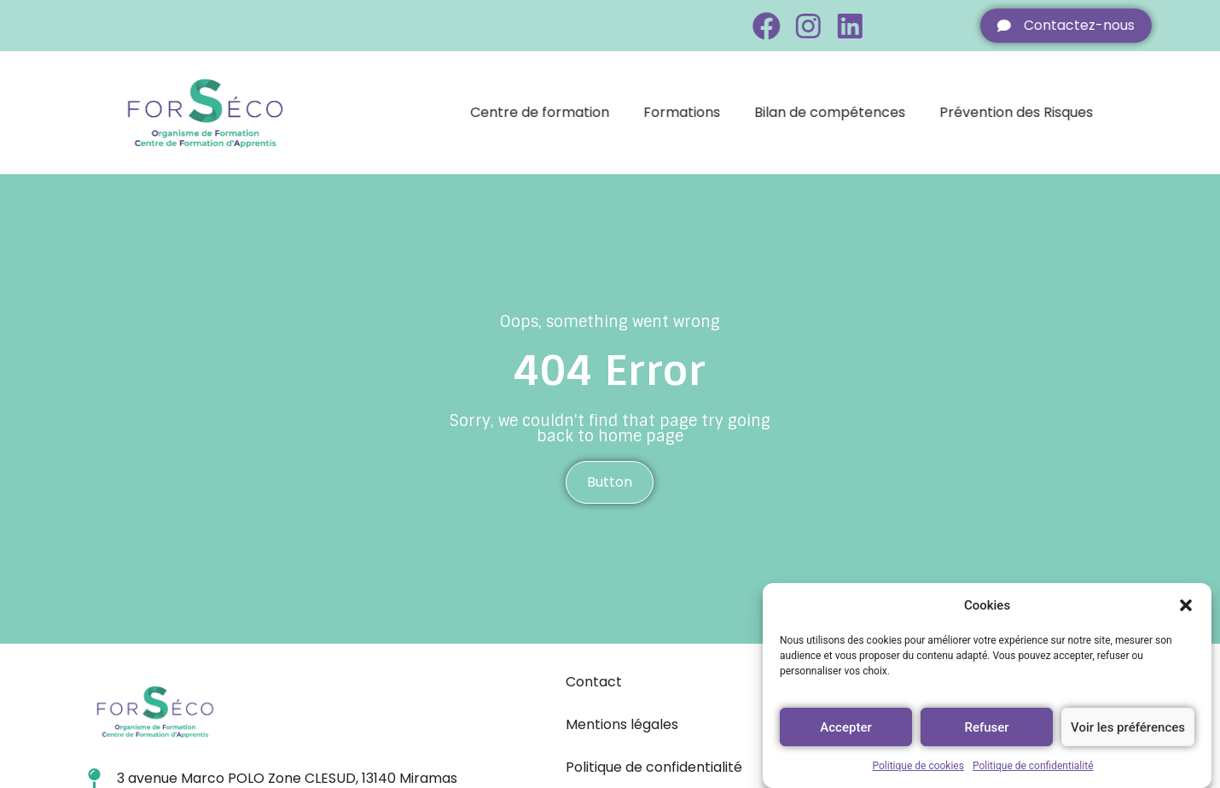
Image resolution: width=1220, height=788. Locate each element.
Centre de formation (571, 112)
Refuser (986, 727)
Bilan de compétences (861, 112)
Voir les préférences (1128, 727)
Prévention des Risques (1047, 112)
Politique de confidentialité (1033, 766)
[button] (1185, 605)
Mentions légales (622, 724)
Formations (713, 112)
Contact (594, 682)
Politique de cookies (918, 766)
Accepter (845, 727)
